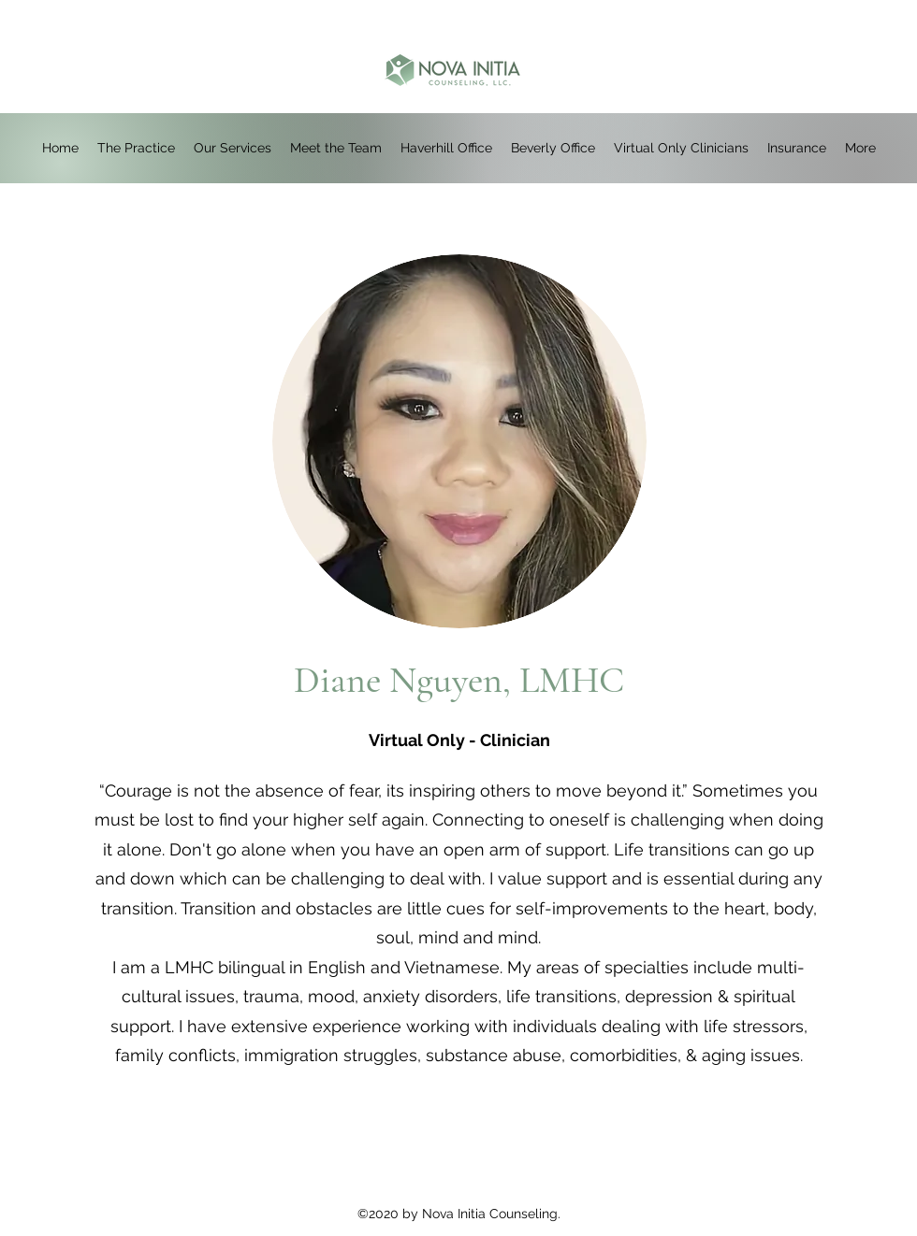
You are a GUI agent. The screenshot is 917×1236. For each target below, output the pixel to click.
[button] (446, 148)
